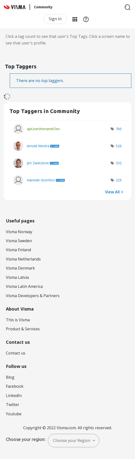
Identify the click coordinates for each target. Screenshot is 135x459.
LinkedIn (14, 395)
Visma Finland (18, 249)
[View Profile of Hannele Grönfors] (41, 180)
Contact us (15, 353)
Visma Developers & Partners (33, 295)
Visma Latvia (17, 277)
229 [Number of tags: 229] (119, 180)
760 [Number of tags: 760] (119, 128)
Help (86, 19)
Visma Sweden (19, 240)
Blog (10, 377)
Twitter (12, 404)
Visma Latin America (24, 286)
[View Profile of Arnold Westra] (38, 146)
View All (112, 192)
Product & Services (23, 329)
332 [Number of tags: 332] (119, 163)
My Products (74, 19)
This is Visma (18, 320)
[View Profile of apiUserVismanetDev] (43, 128)
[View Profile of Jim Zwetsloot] (38, 163)
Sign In (55, 18)
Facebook (14, 386)
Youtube (13, 414)
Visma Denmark (20, 268)
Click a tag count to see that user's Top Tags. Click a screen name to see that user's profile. (68, 40)
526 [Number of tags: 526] (119, 146)
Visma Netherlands (23, 259)
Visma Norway (19, 231)
